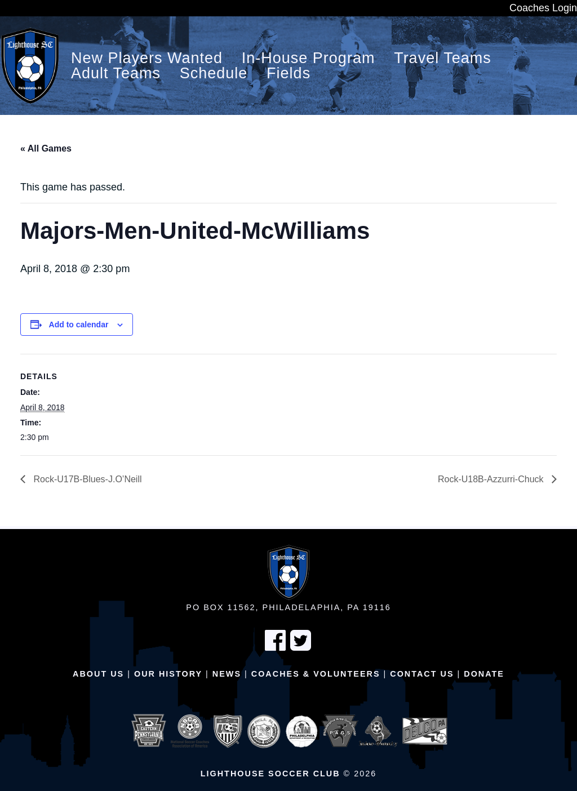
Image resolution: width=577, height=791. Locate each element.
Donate (484, 673)
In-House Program (308, 58)
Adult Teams (116, 73)
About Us (98, 673)
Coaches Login (543, 8)
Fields (288, 73)
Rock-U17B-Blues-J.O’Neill (86, 479)
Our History (168, 673)
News (226, 673)
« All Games (46, 148)
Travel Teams (442, 58)
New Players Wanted (147, 58)
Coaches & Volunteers (315, 673)
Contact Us (422, 673)
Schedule (214, 73)
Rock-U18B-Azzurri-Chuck (492, 479)
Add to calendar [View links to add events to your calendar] (79, 324)
